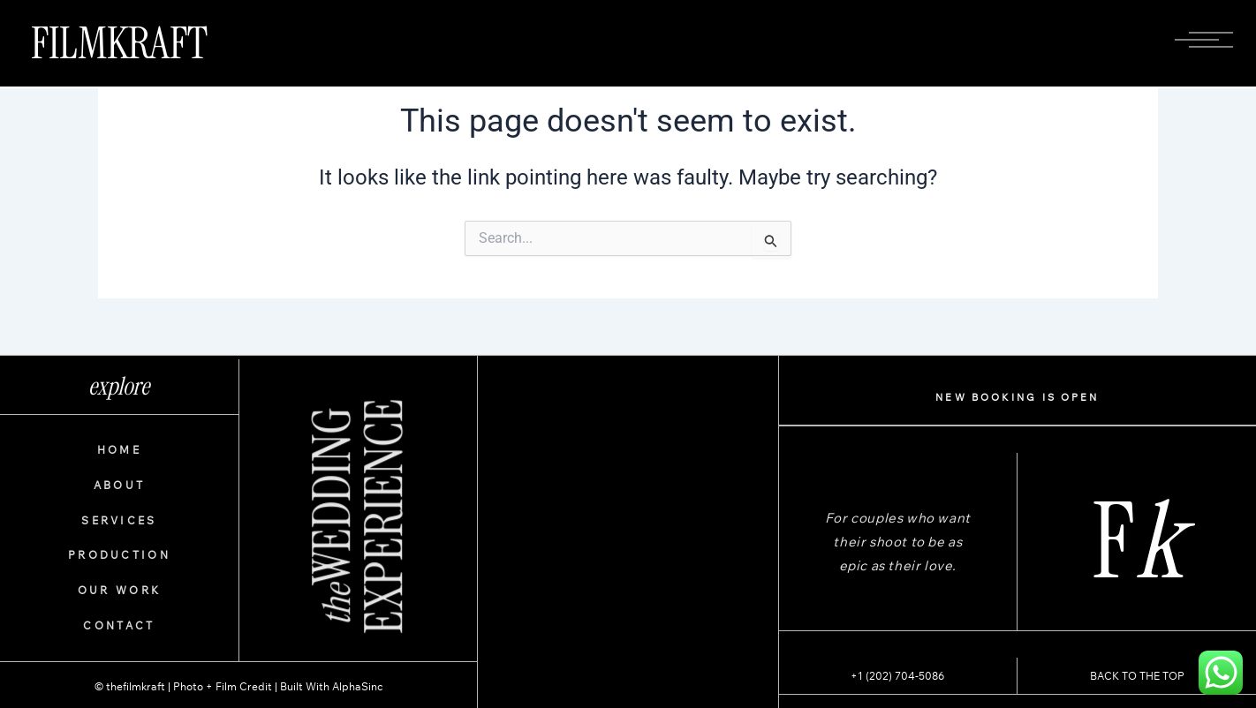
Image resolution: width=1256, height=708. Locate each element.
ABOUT (120, 485)
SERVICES (118, 520)
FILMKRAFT (119, 43)
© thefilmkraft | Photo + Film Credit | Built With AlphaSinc (238, 686)
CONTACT (119, 625)
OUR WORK (119, 590)
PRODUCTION (119, 554)
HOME (119, 449)
